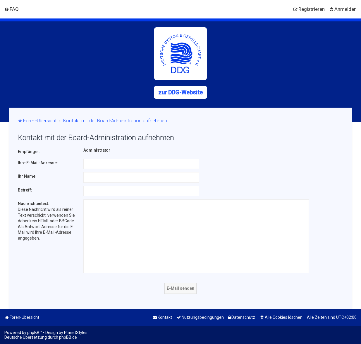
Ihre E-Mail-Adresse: (38, 162)
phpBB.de (68, 337)
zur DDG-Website (180, 92)
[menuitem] (11, 9)
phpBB (33, 332)
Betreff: (25, 190)
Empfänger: (29, 151)
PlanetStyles (75, 332)
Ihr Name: (27, 176)
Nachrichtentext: (33, 203)
